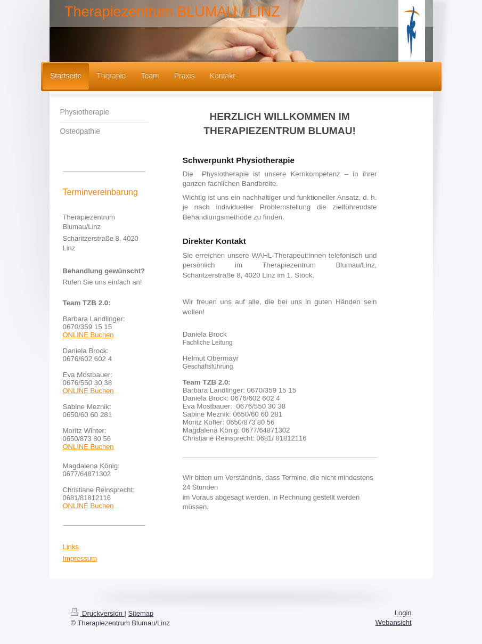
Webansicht (393, 622)
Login (403, 613)
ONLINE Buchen (88, 335)
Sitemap (141, 613)
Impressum (80, 559)
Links (71, 547)
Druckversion (98, 613)
